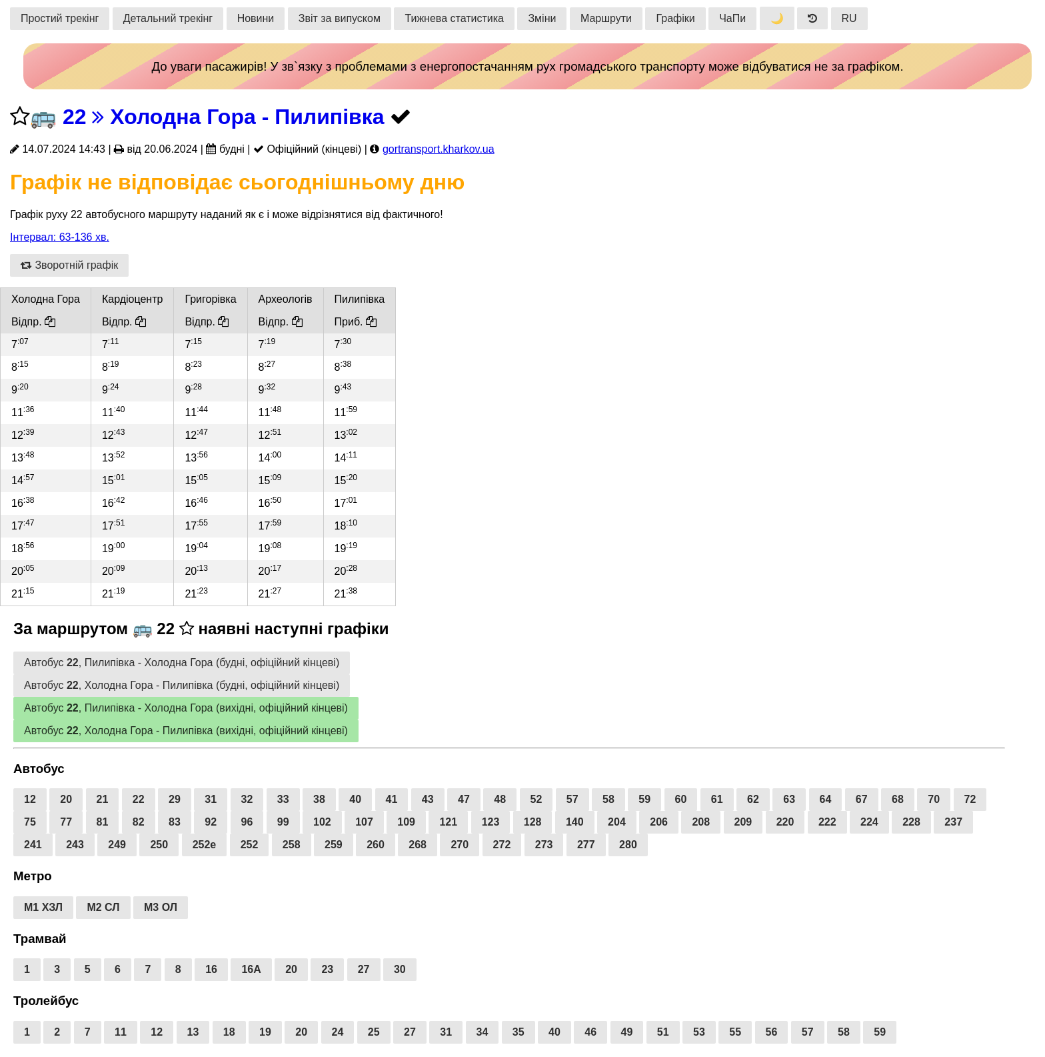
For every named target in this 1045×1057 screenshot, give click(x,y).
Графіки (675, 18)
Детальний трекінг (168, 18)
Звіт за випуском (340, 18)
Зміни (542, 18)
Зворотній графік (69, 265)
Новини (256, 18)
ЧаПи (732, 18)
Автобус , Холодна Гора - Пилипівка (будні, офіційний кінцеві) (181, 685)
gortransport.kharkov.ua (439, 149)
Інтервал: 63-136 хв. (59, 237)
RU (849, 18)
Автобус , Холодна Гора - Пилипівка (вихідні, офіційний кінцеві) (186, 730)
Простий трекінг (60, 18)
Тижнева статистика (454, 18)
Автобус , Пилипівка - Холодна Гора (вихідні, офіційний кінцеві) (186, 708)
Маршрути (606, 18)
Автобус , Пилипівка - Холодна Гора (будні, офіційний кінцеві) (181, 662)
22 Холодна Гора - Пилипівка (224, 117)
